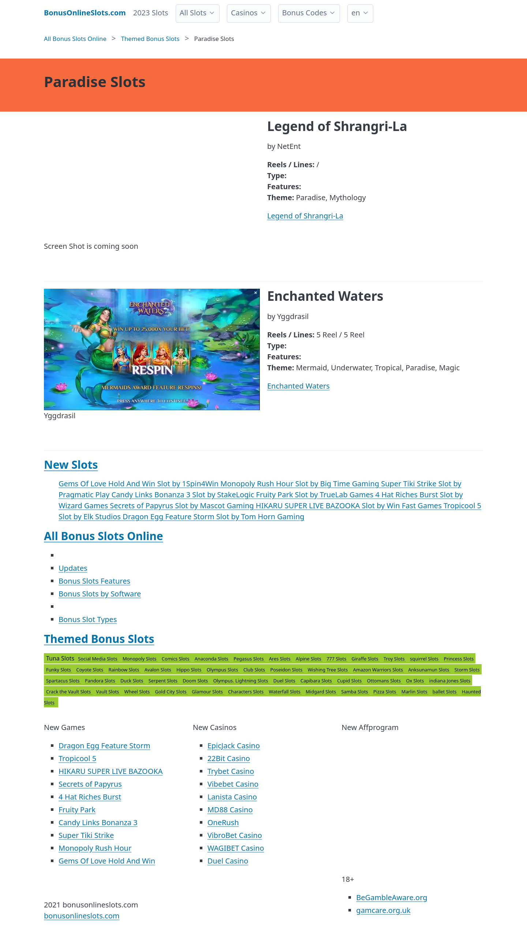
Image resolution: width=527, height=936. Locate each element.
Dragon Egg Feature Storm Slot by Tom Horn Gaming (213, 516)
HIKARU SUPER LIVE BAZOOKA (110, 771)
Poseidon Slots (287, 669)
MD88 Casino (230, 810)
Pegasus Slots (249, 658)
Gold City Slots (171, 691)
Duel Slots (284, 680)
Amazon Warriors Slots (378, 669)
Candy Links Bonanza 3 (98, 822)
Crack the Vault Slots (69, 691)
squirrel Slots (425, 658)
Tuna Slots (263, 680)
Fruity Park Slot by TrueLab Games (315, 494)
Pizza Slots (385, 691)
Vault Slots (108, 691)
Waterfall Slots (285, 691)
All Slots (193, 13)
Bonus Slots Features (94, 581)
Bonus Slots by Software (100, 594)
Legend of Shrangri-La (305, 216)
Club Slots (254, 669)
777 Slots (336, 658)
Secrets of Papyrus (90, 784)
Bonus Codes (304, 13)
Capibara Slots (316, 680)
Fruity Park (77, 810)
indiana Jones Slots (450, 680)
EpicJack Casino (234, 745)
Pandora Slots (100, 680)
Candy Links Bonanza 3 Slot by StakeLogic (183, 494)
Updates (73, 568)
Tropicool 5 (77, 758)
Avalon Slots (158, 669)
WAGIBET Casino (236, 848)
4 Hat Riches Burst (90, 797)
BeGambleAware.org (391, 897)
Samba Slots (355, 691)
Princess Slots (459, 658)
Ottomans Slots (384, 680)
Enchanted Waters (298, 386)
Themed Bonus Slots (99, 638)
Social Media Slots (98, 658)
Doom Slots (196, 680)
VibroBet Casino (235, 835)
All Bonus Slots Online (103, 535)
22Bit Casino (229, 758)
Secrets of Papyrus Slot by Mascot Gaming (183, 505)
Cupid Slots (350, 680)
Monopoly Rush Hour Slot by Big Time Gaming (300, 483)
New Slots (71, 464)
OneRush (223, 822)
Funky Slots (59, 669)
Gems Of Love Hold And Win (107, 861)
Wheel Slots (137, 691)
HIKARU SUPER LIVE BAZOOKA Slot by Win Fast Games (350, 505)
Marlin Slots (415, 691)
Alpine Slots (309, 658)
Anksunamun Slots (429, 669)
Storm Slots (467, 669)
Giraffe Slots (366, 658)
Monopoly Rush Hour (95, 848)
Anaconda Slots (212, 658)
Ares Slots (280, 658)
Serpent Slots (164, 680)
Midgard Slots (321, 691)
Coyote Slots (90, 669)
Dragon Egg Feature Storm (104, 745)
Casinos (244, 13)
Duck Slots (132, 680)
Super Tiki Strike (86, 835)
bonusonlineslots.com (82, 916)
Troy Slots (395, 658)
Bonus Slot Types (88, 619)
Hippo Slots (189, 669)
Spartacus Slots (63, 680)
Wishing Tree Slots (328, 669)
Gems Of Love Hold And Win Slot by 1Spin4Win (139, 483)
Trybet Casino (231, 771)
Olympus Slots (223, 669)
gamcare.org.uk (383, 910)
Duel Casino (228, 861)
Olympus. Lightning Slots (241, 680)
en (355, 13)
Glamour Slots (208, 691)
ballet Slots (445, 691)
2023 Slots (150, 13)
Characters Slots (246, 691)
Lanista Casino (232, 797)
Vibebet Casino (233, 784)
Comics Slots (176, 658)
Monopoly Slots (140, 658)
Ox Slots (415, 680)
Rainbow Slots (124, 669)
